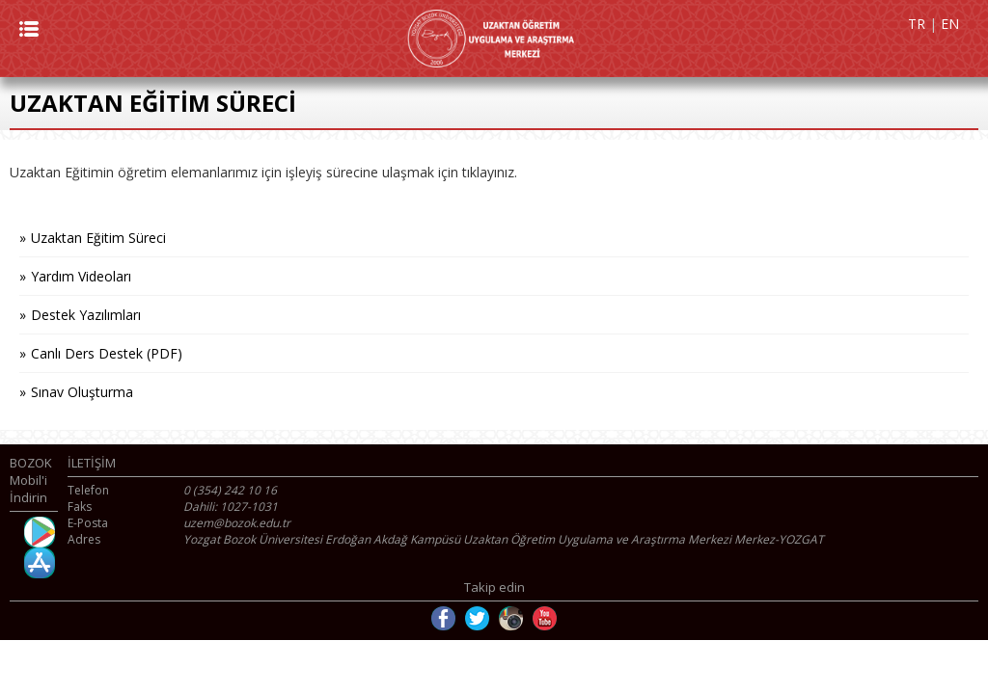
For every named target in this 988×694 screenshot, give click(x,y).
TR (916, 23)
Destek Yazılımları (86, 315)
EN (950, 23)
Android (39, 532)
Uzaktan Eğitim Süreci (98, 237)
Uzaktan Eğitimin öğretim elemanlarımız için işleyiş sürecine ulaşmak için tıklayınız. (263, 172)
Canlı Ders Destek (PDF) (106, 353)
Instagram (511, 618)
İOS (39, 562)
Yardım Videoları (81, 276)
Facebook (443, 618)
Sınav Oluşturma (82, 392)
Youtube (545, 618)
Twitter (477, 618)
